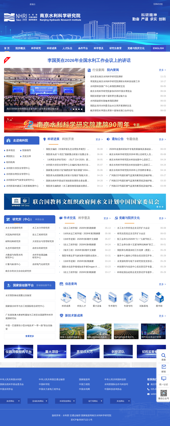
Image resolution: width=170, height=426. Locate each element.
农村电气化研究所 (41, 264)
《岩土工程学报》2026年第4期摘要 (79, 244)
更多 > (162, 70)
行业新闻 (98, 70)
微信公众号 (163, 398)
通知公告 (118, 139)
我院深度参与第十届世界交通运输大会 (108, 96)
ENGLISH (158, 48)
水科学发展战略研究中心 (39, 256)
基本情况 (10, 150)
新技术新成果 (74, 315)
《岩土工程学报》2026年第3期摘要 (79, 272)
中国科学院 (44, 384)
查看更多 (29, 336)
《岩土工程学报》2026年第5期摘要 (79, 228)
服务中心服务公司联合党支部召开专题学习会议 (136, 255)
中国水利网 (84, 389)
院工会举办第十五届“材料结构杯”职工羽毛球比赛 (136, 244)
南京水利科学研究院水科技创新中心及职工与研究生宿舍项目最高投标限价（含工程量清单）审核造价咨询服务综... (131, 159)
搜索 (164, 360)
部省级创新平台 (44, 285)
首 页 (7, 48)
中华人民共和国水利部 (11, 379)
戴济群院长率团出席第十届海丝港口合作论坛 (111, 110)
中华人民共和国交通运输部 (52, 379)
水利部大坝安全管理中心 (18, 168)
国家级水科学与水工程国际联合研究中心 (25, 306)
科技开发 (68, 139)
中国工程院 (84, 384)
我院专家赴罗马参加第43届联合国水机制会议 (81, 255)
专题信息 (132, 139)
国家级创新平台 (23, 285)
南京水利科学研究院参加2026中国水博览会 (111, 91)
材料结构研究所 (13, 241)
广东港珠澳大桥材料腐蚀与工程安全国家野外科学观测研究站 (29, 316)
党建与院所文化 (136, 48)
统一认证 (163, 384)
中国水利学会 (6, 389)
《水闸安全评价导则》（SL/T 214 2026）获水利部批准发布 (68, 159)
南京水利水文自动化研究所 (18, 271)
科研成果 (52, 48)
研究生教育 (115, 48)
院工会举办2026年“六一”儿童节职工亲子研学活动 (136, 239)
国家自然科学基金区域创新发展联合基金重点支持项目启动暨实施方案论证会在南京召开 (68, 180)
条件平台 (83, 48)
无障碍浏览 (158, 4)
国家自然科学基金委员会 (12, 384)
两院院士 (10, 156)
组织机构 (10, 162)
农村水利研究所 (39, 248)
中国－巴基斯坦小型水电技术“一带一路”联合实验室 (29, 327)
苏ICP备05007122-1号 (81, 420)
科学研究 (36, 48)
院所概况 (20, 48)
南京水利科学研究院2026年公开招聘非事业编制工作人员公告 (131, 170)
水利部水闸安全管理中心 (18, 174)
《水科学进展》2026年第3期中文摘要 (80, 239)
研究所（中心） (22, 219)
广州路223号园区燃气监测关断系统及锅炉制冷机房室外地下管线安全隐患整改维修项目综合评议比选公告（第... (131, 175)
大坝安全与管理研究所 (43, 241)
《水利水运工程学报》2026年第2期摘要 (81, 233)
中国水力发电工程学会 (49, 389)
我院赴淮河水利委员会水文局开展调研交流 (110, 106)
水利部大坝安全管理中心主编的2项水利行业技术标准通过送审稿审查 (68, 165)
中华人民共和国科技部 (115, 379)
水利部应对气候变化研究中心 (20, 180)
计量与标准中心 (13, 264)
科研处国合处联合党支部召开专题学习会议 (136, 272)
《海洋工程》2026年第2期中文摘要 (79, 250)
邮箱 (164, 371)
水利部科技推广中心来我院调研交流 (107, 86)
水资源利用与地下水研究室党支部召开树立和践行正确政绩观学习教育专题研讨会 (136, 261)
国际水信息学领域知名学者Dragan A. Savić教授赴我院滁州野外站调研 (81, 267)
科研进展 (53, 139)
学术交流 (70, 218)
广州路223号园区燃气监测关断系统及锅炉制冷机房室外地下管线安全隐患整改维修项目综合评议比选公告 (131, 186)
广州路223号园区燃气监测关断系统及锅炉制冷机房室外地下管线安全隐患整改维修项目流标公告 (131, 180)
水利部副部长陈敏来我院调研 (104, 101)
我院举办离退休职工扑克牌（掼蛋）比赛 (136, 250)
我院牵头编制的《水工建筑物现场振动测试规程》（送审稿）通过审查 (68, 186)
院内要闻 (113, 70)
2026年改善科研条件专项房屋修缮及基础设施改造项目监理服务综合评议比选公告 (131, 149)
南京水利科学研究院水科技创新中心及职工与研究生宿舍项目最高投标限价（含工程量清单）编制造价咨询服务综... (131, 165)
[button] (71, 109)
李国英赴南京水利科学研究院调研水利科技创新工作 (115, 81)
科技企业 (39, 219)
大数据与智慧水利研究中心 (14, 256)
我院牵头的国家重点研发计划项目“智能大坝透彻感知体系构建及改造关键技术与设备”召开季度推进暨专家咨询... (68, 175)
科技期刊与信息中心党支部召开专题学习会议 (136, 267)
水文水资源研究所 (14, 228)
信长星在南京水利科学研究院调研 (106, 76)
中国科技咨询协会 (113, 389)
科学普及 (98, 48)
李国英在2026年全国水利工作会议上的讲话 (88, 60)
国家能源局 (84, 379)
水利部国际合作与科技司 (116, 384)
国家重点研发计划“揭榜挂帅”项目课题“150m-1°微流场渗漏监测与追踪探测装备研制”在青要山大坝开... (68, 170)
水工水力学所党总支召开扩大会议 (133, 228)
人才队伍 (67, 48)
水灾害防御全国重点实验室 (18, 295)
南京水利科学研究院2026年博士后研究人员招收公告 (131, 154)
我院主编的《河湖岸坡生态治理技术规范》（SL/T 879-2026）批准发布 (68, 149)
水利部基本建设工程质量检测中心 (22, 186)
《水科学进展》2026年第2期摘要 (78, 261)
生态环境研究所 (13, 248)
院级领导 (26, 150)
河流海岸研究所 (13, 234)
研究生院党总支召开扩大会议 (131, 233)
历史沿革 (26, 156)
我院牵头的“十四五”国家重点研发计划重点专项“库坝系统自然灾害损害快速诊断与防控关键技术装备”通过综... (68, 154)
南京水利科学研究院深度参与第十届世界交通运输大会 (33, 109)
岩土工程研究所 (39, 234)
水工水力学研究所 (41, 228)
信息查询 (71, 283)
